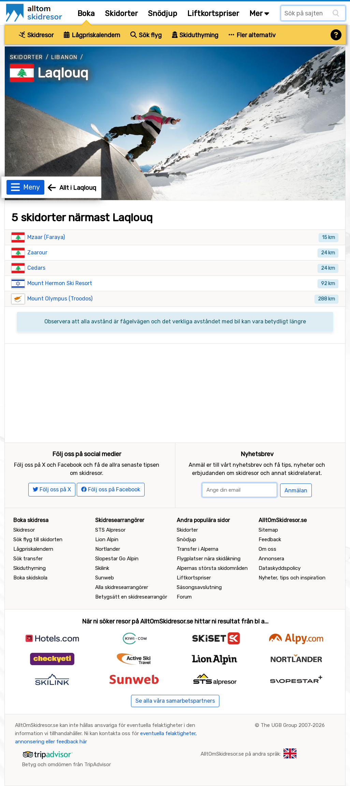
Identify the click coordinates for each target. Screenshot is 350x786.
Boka (86, 13)
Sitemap (268, 530)
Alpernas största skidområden (212, 568)
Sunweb (104, 578)
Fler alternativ (252, 35)
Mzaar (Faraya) (46, 237)
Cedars (36, 268)
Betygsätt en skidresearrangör (131, 597)
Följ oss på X (52, 489)
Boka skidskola (30, 578)
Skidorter (121, 13)
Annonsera (271, 559)
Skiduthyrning (195, 35)
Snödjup (162, 13)
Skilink (102, 568)
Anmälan (296, 490)
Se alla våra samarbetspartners (175, 701)
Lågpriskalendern (92, 35)
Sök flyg (146, 35)
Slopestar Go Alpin (116, 559)
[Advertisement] (175, 391)
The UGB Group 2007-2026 (293, 725)
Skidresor (36, 35)
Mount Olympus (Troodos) (59, 298)
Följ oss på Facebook (110, 489)
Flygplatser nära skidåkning (208, 559)
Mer (259, 13)
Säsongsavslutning (199, 587)
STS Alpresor (110, 530)
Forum (184, 597)
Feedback (270, 539)
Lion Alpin (106, 539)
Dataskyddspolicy (280, 568)
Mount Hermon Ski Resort (59, 283)
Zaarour (37, 252)
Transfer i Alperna (197, 549)
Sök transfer (28, 559)
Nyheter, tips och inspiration (292, 578)
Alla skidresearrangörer (121, 587)
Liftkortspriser (213, 13)
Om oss (267, 549)
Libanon (64, 57)
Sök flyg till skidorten (37, 539)
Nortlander (107, 549)
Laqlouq (63, 73)
